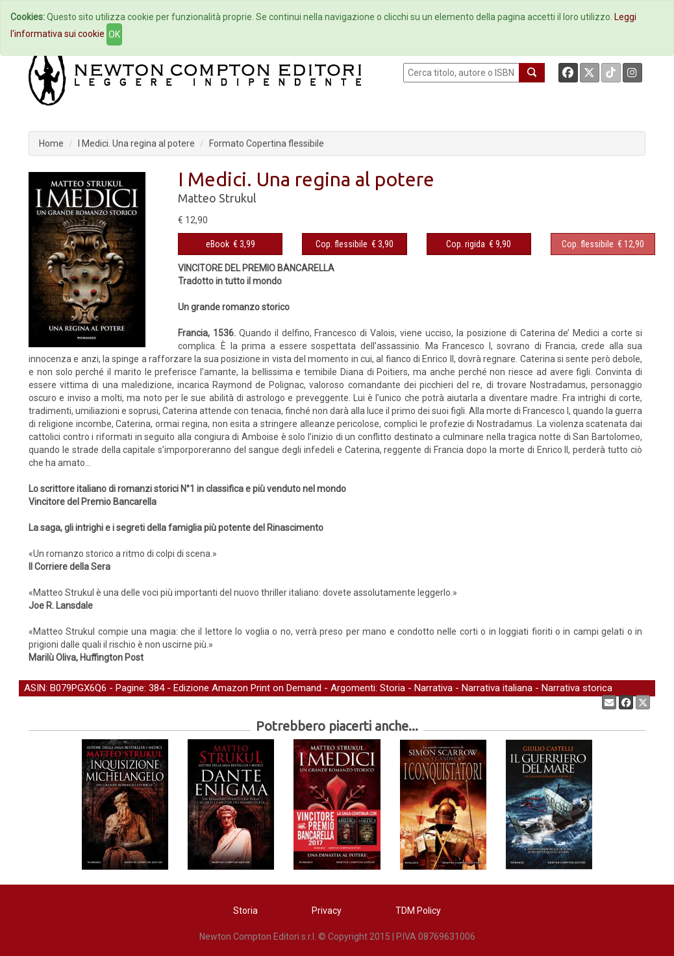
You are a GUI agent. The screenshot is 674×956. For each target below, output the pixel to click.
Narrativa (433, 688)
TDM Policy (418, 910)
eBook (217, 244)
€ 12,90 (603, 244)
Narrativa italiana (497, 688)
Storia (392, 688)
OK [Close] (114, 34)
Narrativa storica (577, 688)
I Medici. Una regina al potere (136, 143)
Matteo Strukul (217, 197)
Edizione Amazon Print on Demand (247, 688)
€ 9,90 (478, 244)
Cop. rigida (465, 244)
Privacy (327, 910)
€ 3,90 (354, 244)
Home (51, 143)
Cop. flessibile (342, 244)
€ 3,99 (230, 244)
